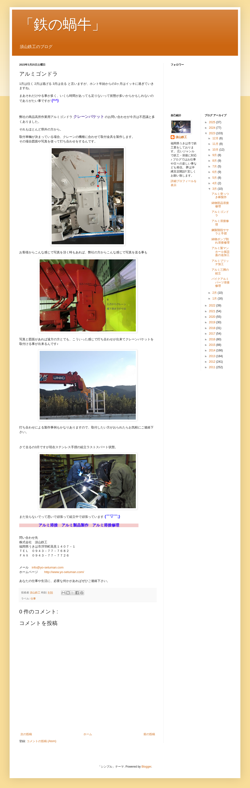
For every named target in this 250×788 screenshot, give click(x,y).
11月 (215, 144)
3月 (215, 188)
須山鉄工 (181, 137)
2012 (212, 361)
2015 (212, 345)
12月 (215, 138)
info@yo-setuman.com (47, 567)
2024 (212, 127)
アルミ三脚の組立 (220, 271)
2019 (212, 322)
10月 (215, 149)
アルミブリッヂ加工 (220, 262)
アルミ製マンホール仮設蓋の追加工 (221, 251)
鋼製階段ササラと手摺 (220, 231)
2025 (212, 122)
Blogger (146, 766)
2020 (212, 316)
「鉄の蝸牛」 (62, 24)
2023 (212, 133)
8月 (215, 160)
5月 (215, 177)
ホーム (87, 734)
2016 (212, 339)
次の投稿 (26, 734)
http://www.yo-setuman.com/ (64, 572)
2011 (212, 367)
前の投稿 (149, 734)
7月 (215, 166)
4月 (215, 183)
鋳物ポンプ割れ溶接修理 (221, 241)
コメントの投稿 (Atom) (41, 741)
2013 (212, 356)
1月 (215, 298)
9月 (215, 155)
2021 (212, 311)
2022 (212, 305)
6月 (215, 172)
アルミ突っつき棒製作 (220, 195)
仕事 (33, 598)
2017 (212, 333)
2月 (215, 292)
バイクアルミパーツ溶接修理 (221, 282)
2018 (212, 328)
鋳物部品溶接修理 (220, 204)
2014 (212, 350)
